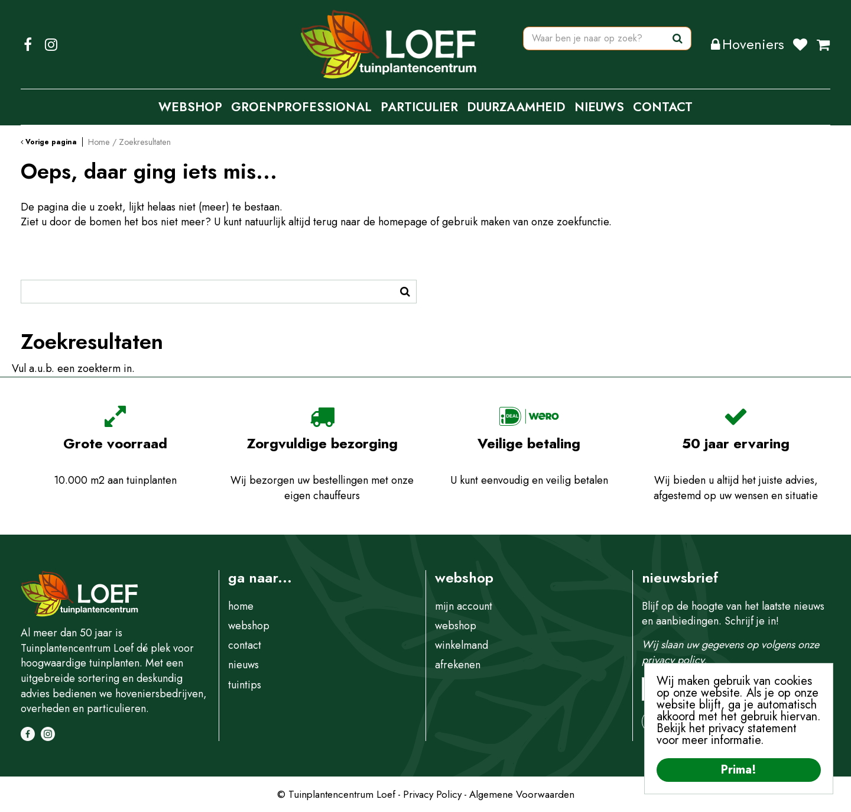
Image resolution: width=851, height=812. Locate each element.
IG (51, 44)
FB (28, 44)
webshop (248, 625)
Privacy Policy (432, 794)
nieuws (243, 664)
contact (244, 645)
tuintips (244, 685)
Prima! (738, 769)
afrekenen (457, 664)
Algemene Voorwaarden (521, 794)
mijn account (463, 606)
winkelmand (461, 645)
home (241, 606)
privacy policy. (674, 660)
